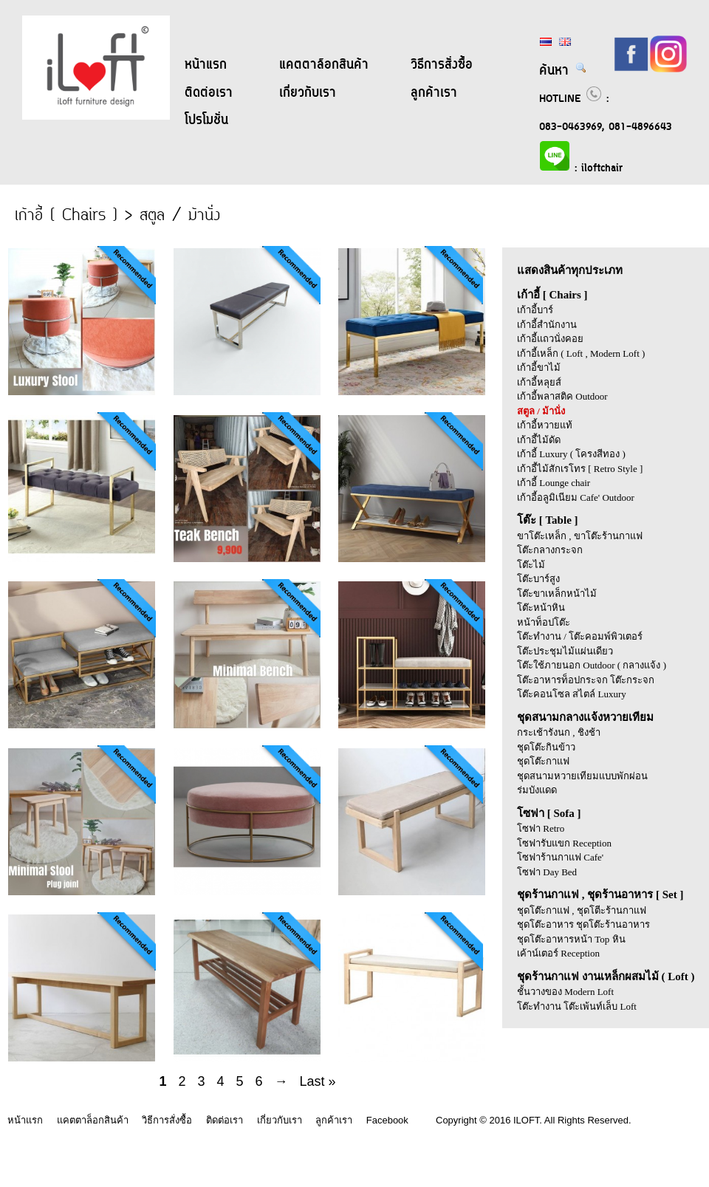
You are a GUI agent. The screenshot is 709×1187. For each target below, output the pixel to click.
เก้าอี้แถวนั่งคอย (550, 338)
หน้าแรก (206, 65)
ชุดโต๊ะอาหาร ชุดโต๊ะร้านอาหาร (583, 924)
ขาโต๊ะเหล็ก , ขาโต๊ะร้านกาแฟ (580, 535)
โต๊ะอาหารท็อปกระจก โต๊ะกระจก (585, 679)
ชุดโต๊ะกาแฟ (543, 761)
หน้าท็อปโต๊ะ (543, 622)
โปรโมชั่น (206, 120)
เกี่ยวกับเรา (307, 93)
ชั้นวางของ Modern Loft (565, 991)
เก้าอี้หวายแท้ (544, 425)
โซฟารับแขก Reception (564, 843)
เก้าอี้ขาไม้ (539, 367)
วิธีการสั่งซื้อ (442, 65)
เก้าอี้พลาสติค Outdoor (562, 396)
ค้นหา (563, 71)
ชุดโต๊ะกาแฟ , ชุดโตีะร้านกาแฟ (581, 910)
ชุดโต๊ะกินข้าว (546, 747)
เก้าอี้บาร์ (535, 309)
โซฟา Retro (540, 828)
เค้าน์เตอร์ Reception (558, 953)
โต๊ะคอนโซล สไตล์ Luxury (571, 693)
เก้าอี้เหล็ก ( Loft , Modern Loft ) (581, 353)
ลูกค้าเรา (434, 93)
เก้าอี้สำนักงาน (547, 324)
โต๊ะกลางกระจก (550, 549)
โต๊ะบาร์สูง (538, 578)
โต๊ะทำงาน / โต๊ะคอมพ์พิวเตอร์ (580, 636)
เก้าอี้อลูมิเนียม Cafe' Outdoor (575, 497)
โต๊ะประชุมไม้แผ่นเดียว (565, 651)
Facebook (387, 1120)
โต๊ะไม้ (531, 564)
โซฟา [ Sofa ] (549, 813)
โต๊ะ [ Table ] (547, 520)
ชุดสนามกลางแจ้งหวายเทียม (585, 717)
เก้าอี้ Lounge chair (553, 482)
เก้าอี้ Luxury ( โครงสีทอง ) (571, 453)
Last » (318, 1081)
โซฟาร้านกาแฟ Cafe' (560, 857)
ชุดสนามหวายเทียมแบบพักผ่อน (582, 775)
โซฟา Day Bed (547, 872)
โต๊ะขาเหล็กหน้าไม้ (557, 593)
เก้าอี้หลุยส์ (539, 382)
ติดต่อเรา (209, 93)
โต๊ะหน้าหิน (541, 607)
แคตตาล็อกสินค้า (324, 65)
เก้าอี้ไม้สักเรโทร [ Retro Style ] (580, 468)
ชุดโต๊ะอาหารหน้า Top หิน (571, 939)
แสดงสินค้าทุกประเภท (570, 270)
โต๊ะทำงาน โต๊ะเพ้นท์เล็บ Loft (577, 1006)
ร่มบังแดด (537, 790)
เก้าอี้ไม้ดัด (539, 439)
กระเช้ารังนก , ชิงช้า (558, 732)
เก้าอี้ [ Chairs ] (552, 295)
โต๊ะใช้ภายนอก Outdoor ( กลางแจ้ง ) (591, 665)
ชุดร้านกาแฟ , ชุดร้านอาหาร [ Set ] (600, 894)
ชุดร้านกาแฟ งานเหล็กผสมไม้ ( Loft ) (606, 976)
